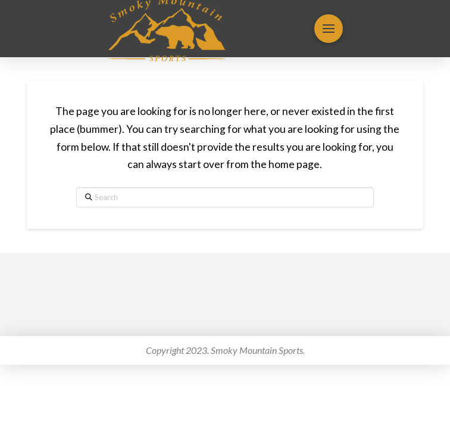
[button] (328, 28)
